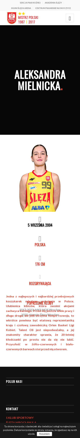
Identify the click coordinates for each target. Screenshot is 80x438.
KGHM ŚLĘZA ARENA (21, 8)
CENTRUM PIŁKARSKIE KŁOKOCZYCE (53, 8)
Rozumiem (44, 434)
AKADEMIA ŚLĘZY (53, 2)
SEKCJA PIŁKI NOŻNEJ (30, 2)
